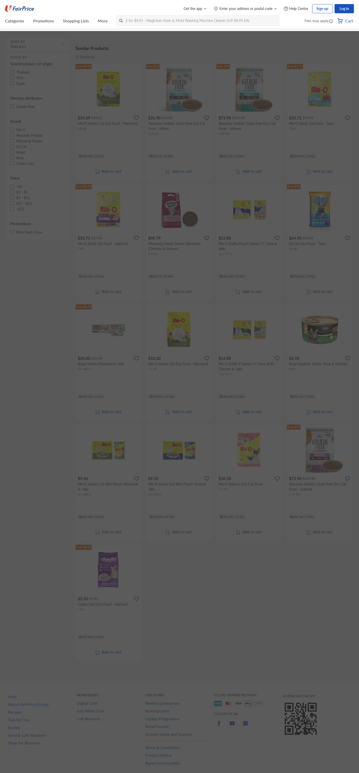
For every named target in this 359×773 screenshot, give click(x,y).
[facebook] (219, 726)
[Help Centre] (296, 8)
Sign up (322, 8)
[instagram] (245, 726)
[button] (331, 21)
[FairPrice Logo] (19, 9)
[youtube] (232, 726)
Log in (344, 8)
